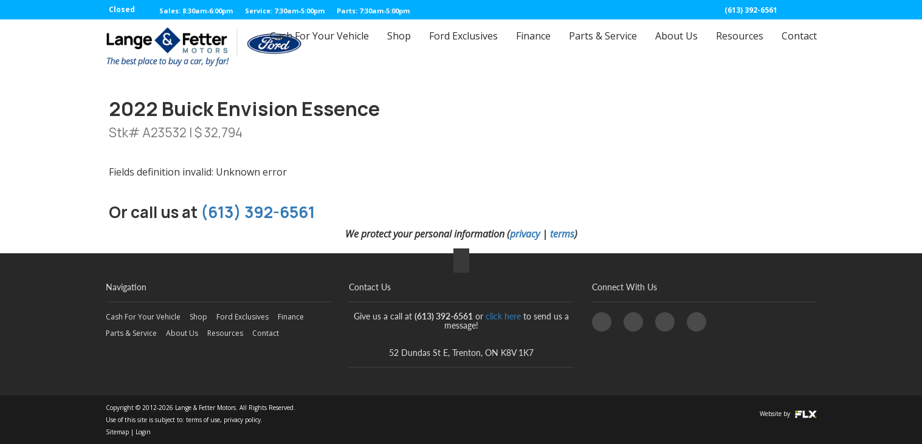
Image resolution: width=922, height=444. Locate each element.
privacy (525, 234)
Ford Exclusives (463, 46)
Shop (399, 46)
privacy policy (242, 419)
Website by (788, 413)
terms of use (203, 419)
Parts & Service (603, 46)
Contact (799, 46)
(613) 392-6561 (750, 10)
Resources (739, 46)
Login (143, 432)
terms (562, 234)
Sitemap (117, 432)
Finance (533, 46)
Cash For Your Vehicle (319, 46)
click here (503, 316)
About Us (676, 46)
